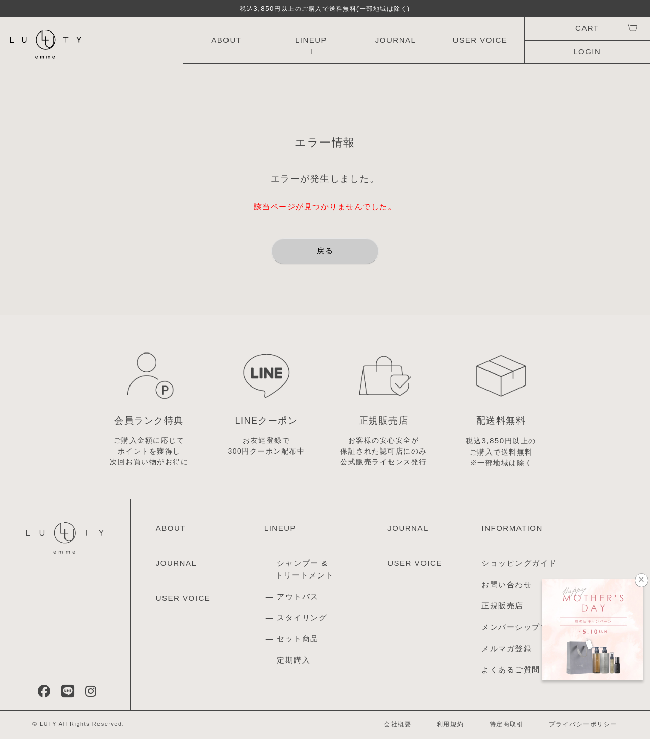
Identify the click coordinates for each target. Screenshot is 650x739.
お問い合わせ (506, 584)
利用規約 (450, 724)
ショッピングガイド (519, 563)
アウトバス (298, 596)
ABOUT (226, 40)
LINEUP (311, 40)
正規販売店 (502, 605)
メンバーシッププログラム (531, 627)
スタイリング (302, 617)
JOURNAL (395, 40)
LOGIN (587, 51)
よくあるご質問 (510, 669)
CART (587, 28)
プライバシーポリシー (583, 724)
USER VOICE (480, 40)
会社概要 (397, 724)
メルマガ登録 (506, 648)
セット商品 (298, 638)
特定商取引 (507, 724)
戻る (325, 250)
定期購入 (293, 660)
